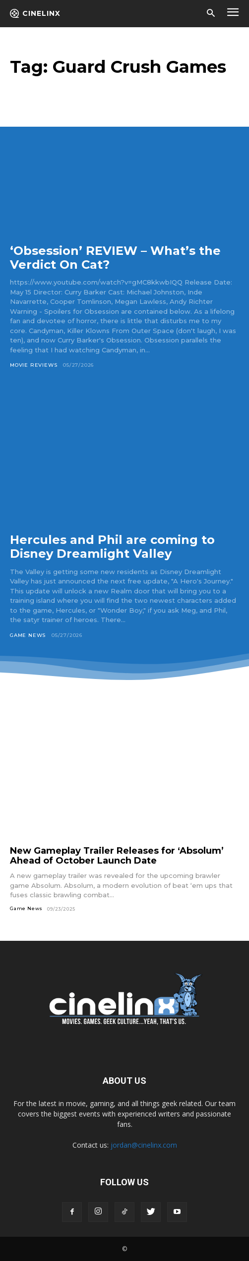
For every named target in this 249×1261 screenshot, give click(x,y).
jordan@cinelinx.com (144, 1145)
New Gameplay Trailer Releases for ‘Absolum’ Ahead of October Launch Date (117, 856)
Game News (28, 635)
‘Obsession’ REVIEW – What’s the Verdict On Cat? (115, 257)
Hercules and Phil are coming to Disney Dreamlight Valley (112, 547)
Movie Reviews (33, 365)
